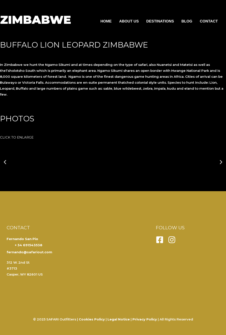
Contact (209, 21)
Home (106, 21)
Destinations (160, 21)
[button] (5, 162)
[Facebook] (160, 240)
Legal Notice (118, 319)
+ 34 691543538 (28, 245)
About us (129, 21)
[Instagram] (172, 240)
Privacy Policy (144, 319)
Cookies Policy (92, 319)
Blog (186, 21)
